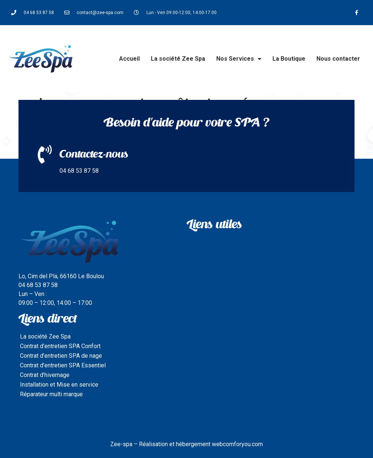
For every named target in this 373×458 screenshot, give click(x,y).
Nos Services (238, 58)
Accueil (129, 58)
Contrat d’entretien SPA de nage (61, 355)
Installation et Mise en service (59, 384)
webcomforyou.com (237, 444)
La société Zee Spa (178, 58)
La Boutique (288, 58)
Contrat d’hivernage (44, 374)
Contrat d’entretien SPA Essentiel (63, 365)
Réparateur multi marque (51, 394)
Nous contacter (338, 58)
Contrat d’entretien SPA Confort (60, 346)
